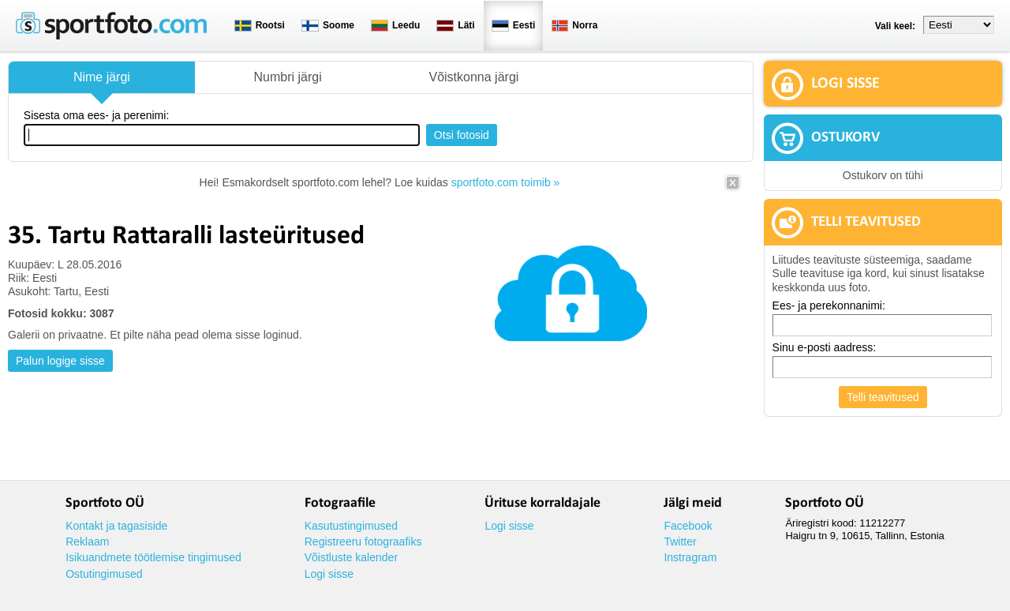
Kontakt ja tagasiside (116, 525)
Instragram (690, 557)
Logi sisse (329, 574)
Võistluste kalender (351, 557)
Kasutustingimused (351, 525)
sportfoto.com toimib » (505, 182)
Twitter (680, 541)
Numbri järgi (288, 77)
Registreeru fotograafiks (363, 541)
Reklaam (87, 541)
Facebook (688, 525)
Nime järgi (101, 77)
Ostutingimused (103, 574)
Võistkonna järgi (473, 77)
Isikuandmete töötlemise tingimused (153, 557)
